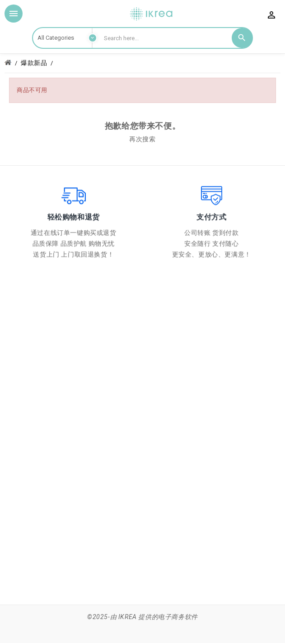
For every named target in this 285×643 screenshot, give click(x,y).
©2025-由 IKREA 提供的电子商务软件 (142, 616)
